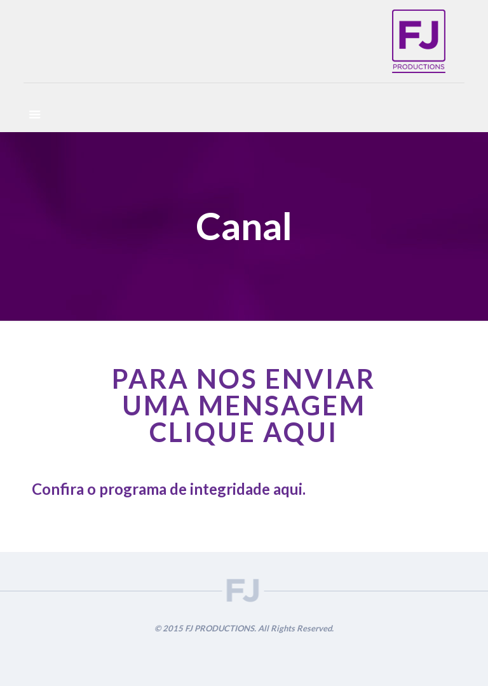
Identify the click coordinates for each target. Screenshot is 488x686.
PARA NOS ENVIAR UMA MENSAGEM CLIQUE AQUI (244, 405)
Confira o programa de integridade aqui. (169, 489)
